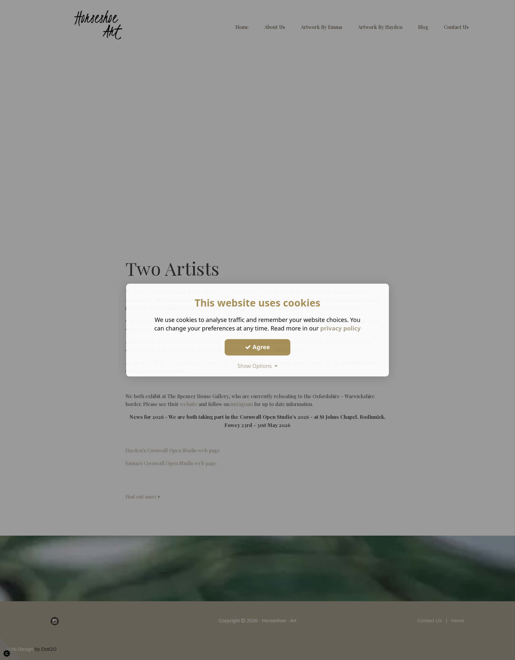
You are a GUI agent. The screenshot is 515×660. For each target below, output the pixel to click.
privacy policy (340, 328)
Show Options (257, 366)
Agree (257, 347)
